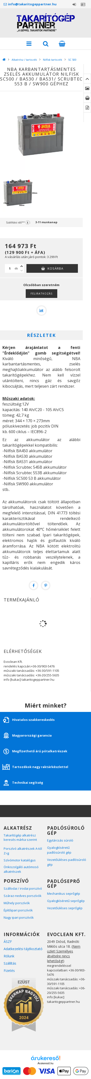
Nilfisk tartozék (52, 59)
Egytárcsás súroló (60, 840)
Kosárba (55, 268)
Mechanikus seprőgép (63, 893)
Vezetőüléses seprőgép (65, 908)
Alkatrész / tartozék (24, 59)
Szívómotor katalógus (20, 860)
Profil (83, 4)
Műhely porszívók (17, 903)
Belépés (74, 4)
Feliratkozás (41, 293)
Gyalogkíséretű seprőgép (66, 901)
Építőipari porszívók (18, 910)
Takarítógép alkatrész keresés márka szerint (20, 837)
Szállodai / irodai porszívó (23, 888)
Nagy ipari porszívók (19, 917)
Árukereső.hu (45, 1063)
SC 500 (72, 59)
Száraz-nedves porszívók (22, 896)
